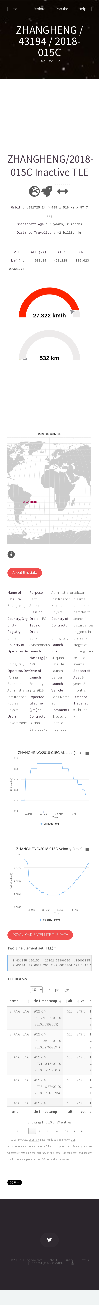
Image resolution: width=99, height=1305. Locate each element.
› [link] (74, 1130)
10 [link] (66, 1130)
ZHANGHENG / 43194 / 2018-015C (49, 41)
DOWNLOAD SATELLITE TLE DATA (40, 935)
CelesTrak (34, 1139)
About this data (24, 572)
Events (85, 1260)
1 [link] (32, 1130)
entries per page (56, 989)
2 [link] (39, 1130)
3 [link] (47, 1130)
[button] (28, 1001)
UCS (73, 1139)
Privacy (69, 1260)
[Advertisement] (49, 114)
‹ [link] (24, 1130)
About (53, 1260)
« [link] (17, 1130)
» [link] (82, 1130)
